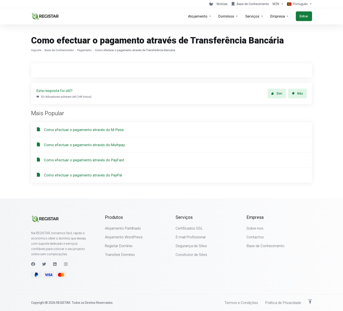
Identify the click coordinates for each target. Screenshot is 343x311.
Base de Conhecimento (59, 50)
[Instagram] (66, 264)
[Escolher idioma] (298, 4)
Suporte (36, 50)
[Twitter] (44, 264)
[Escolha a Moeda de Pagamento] (278, 4)
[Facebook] (33, 264)
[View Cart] (211, 4)
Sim (276, 93)
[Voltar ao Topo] (310, 301)
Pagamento (84, 50)
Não (297, 93)
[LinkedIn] (55, 264)
